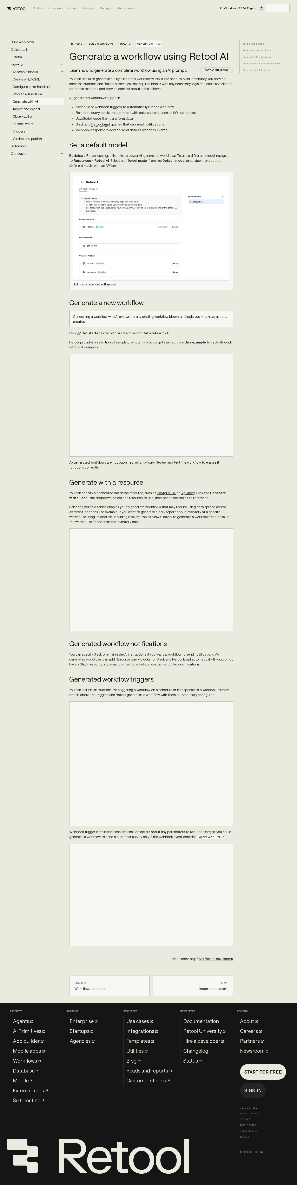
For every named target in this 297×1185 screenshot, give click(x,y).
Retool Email (100, 124)
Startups (81, 1031)
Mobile (22, 1080)
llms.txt (245, 1136)
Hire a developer (203, 1041)
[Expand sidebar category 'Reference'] (62, 146)
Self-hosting (28, 1100)
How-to (17, 64)
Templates (140, 1041)
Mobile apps (29, 1051)
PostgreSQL (166, 493)
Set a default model (254, 43)
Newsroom (254, 1051)
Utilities (136, 1051)
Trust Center (248, 1131)
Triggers (19, 131)
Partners (252, 1041)
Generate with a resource (257, 57)
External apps (30, 1090)
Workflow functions (27, 94)
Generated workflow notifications (261, 63)
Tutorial (16, 57)
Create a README (26, 79)
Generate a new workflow (257, 50)
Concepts (18, 153)
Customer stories (148, 1080)
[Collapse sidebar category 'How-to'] (62, 64)
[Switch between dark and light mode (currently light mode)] (261, 8)
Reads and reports (149, 1071)
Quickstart (19, 49)
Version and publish (27, 139)
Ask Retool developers (216, 959)
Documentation (201, 1021)
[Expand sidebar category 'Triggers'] (62, 131)
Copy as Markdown (216, 70)
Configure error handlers (31, 87)
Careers (251, 1031)
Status (192, 1061)
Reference (19, 146)
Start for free (263, 1072)
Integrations (142, 1031)
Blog (133, 1061)
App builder (28, 1041)
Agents (23, 1021)
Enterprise (83, 1021)
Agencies (82, 1041)
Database (25, 1071)
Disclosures (248, 1125)
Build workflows (22, 42)
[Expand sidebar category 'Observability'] (62, 116)
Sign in (253, 1090)
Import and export (26, 109)
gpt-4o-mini (114, 155)
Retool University (204, 1031)
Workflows (27, 1061)
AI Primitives (29, 1031)
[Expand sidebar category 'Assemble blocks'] (62, 72)
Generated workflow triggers (259, 70)
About (249, 1021)
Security (245, 1119)
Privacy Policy (249, 1113)
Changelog (195, 1051)
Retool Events (23, 124)
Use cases (139, 1021)
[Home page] (76, 43)
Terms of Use (248, 1108)
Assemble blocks (25, 72)
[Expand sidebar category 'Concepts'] (62, 153)
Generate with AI (25, 101)
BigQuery (187, 493)
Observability (23, 116)
